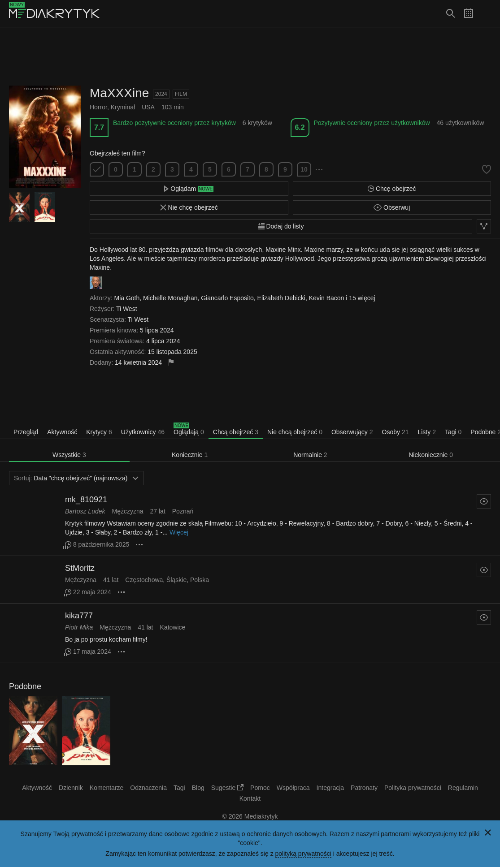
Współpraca (293, 787)
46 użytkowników (460, 122)
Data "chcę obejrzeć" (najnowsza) (76, 478)
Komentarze (106, 787)
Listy (426, 432)
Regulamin (463, 787)
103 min (172, 107)
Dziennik (71, 787)
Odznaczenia (148, 787)
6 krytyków (257, 122)
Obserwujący (352, 432)
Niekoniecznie (431, 454)
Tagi (453, 432)
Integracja (330, 787)
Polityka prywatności (412, 787)
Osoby (395, 432)
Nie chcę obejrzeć (189, 207)
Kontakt (250, 798)
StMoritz (80, 568)
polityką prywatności (303, 853)
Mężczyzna (127, 511)
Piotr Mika (79, 627)
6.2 (299, 127)
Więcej (179, 532)
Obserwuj (392, 207)
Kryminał (123, 107)
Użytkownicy (143, 432)
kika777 (79, 615)
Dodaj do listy (281, 226)
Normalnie (310, 454)
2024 (161, 94)
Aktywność (62, 432)
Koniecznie (190, 454)
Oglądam (188, 188)
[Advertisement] (250, 56)
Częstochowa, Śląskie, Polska (167, 579)
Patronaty (364, 787)
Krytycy (99, 432)
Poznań (182, 511)
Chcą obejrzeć (235, 432)
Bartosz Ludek (85, 511)
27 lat (157, 511)
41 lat (110, 579)
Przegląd (25, 432)
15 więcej (362, 298)
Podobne (25, 686)
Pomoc (260, 787)
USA (148, 107)
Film (181, 94)
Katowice (173, 627)
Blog (198, 787)
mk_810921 (86, 499)
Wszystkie (69, 454)
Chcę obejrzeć (392, 188)
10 (304, 169)
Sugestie (227, 787)
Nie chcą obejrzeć (294, 432)
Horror (98, 107)
